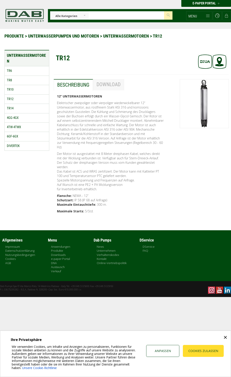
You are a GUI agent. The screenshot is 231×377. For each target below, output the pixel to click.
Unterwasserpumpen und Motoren (64, 36)
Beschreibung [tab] (73, 85)
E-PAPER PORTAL (206, 3)
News (100, 247)
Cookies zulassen (203, 351)
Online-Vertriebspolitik (112, 263)
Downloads (58, 255)
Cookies (10, 259)
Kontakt (101, 259)
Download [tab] (109, 85)
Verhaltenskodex (108, 255)
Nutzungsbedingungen (20, 255)
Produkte (14, 36)
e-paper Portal (60, 259)
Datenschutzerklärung (19, 251)
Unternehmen (106, 251)
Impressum (12, 247)
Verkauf (56, 271)
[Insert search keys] (126, 15)
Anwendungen (60, 247)
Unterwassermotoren (126, 36)
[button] (199, 15)
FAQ (145, 251)
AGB (8, 263)
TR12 (157, 36)
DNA (54, 263)
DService (149, 247)
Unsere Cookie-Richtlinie (39, 368)
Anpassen (163, 351)
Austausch (58, 267)
